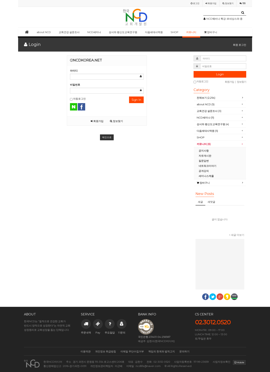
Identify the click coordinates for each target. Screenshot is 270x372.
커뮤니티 (191, 32)
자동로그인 (78, 99)
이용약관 (86, 351)
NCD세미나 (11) (205, 117)
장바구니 (210, 32)
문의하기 (184, 351)
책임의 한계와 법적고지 (161, 351)
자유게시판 (205, 155)
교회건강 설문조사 (69, 32)
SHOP (174, 32)
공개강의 (204, 170)
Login (220, 74)
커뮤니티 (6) (204, 144)
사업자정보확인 (221, 361)
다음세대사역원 (154, 32)
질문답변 (204, 160)
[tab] (220, 98)
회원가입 (97, 121)
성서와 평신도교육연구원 (123, 32)
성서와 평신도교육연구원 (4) (213, 124)
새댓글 (211, 201)
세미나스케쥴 (206, 175)
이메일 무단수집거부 (132, 351)
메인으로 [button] (107, 137)
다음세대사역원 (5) (207, 130)
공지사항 (204, 150)
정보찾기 (116, 121)
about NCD (44, 32)
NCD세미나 (94, 32)
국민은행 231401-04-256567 (154, 336)
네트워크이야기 (207, 165)
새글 (200, 201)
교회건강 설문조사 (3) (209, 110)
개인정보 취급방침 (105, 351)
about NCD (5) (205, 104)
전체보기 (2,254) (206, 97)
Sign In (136, 100)
